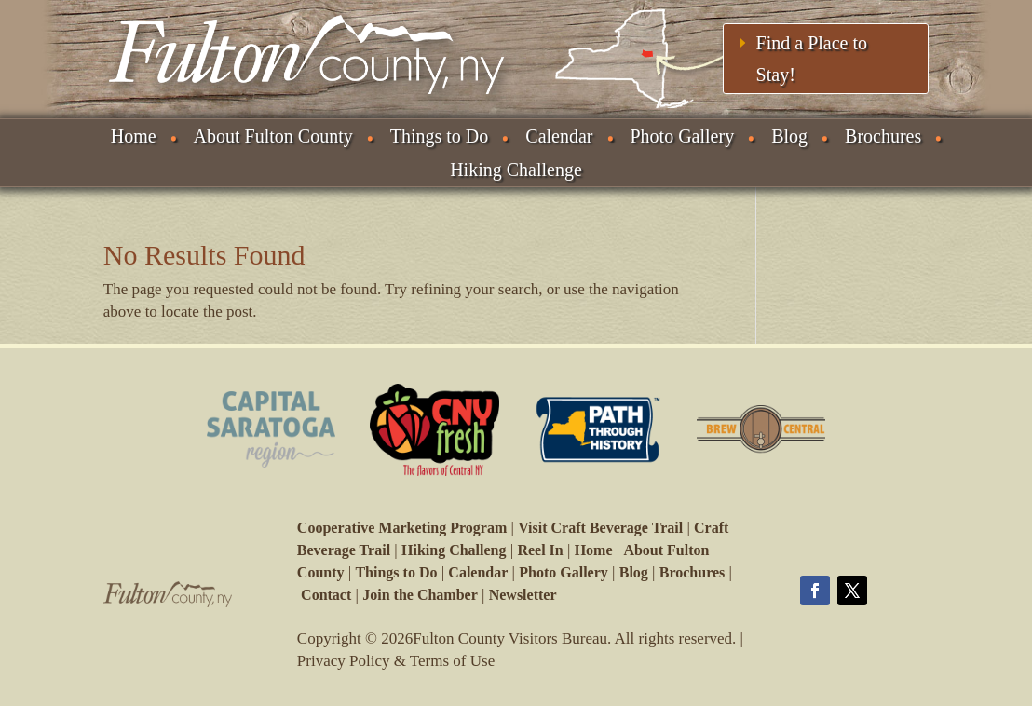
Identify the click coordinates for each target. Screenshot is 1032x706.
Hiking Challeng (453, 550)
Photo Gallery (683, 136)
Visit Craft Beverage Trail (600, 528)
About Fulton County (273, 136)
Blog (789, 136)
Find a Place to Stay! (811, 59)
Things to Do (439, 136)
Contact (326, 595)
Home (133, 136)
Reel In (540, 550)
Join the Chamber (420, 595)
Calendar (558, 136)
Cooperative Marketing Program (402, 528)
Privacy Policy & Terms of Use (396, 661)
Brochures (883, 136)
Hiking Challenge (516, 169)
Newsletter (523, 595)
